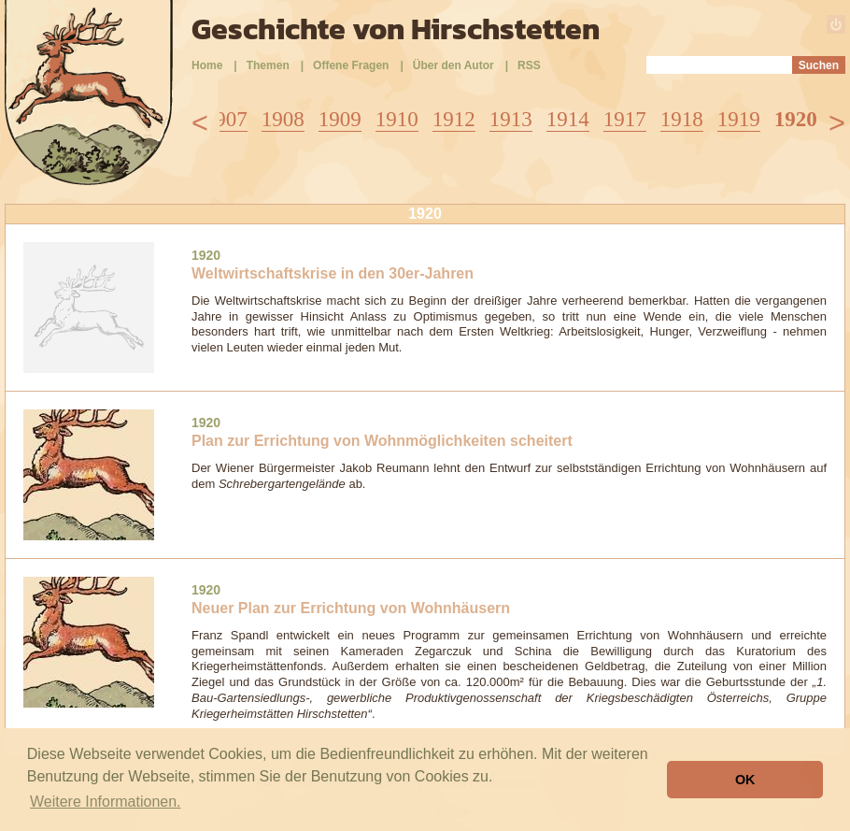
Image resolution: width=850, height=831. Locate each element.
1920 (795, 119)
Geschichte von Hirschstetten (395, 29)
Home (206, 65)
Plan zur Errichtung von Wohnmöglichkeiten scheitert (382, 441)
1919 (738, 119)
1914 (567, 119)
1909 (340, 119)
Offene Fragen (351, 65)
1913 (510, 119)
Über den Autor (453, 65)
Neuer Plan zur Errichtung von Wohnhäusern (350, 608)
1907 (226, 119)
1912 (453, 119)
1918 (681, 119)
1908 (283, 119)
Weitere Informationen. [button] (105, 802)
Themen (268, 65)
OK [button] (745, 779)
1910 (396, 119)
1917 (624, 119)
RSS (529, 65)
